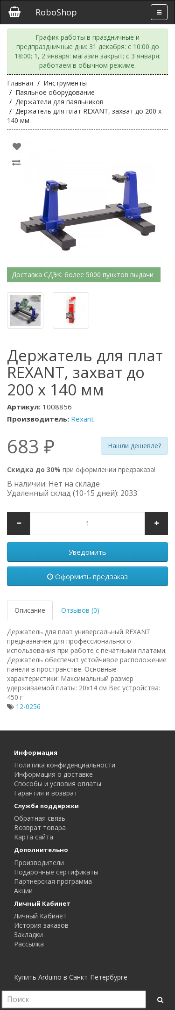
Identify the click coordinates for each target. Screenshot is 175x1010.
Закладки (28, 934)
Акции (23, 890)
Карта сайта (33, 836)
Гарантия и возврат (45, 792)
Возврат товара (40, 827)
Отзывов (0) (80, 610)
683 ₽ (31, 446)
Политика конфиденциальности (64, 764)
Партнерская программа (53, 881)
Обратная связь (39, 818)
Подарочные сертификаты (56, 871)
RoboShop (56, 12)
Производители (39, 862)
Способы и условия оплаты (57, 783)
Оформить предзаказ (87, 576)
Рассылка (29, 943)
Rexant (82, 418)
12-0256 (28, 706)
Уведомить (87, 552)
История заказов (41, 925)
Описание (29, 610)
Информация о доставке (53, 774)
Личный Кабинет (40, 915)
